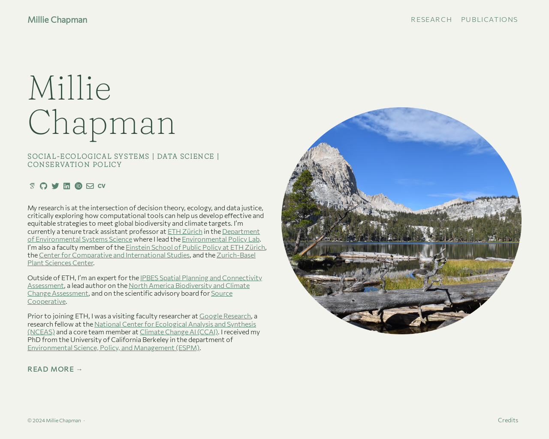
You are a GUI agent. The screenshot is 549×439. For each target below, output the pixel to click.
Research (431, 19)
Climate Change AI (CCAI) (179, 331)
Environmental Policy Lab (220, 239)
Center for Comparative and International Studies (114, 255)
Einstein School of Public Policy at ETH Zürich (195, 247)
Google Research (225, 316)
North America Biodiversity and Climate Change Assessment (138, 289)
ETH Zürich (185, 231)
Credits (508, 420)
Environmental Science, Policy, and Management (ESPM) (113, 347)
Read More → (55, 369)
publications (489, 19)
